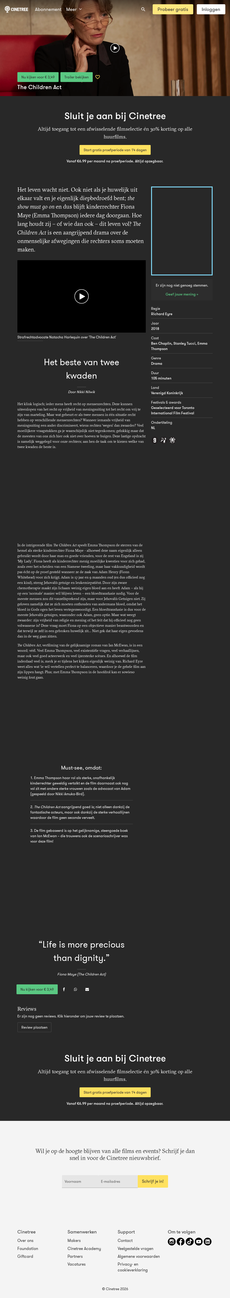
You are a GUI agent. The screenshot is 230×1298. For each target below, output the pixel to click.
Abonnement (48, 9)
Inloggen (211, 9)
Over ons (25, 1240)
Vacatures (77, 1264)
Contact (125, 1240)
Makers (74, 1240)
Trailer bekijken (76, 77)
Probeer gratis (173, 9)
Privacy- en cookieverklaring (133, 1267)
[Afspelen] (114, 47)
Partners (75, 1256)
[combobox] (143, 9)
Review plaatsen (34, 1027)
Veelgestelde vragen (135, 1248)
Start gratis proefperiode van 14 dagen (115, 150)
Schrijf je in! (153, 1181)
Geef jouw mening (181, 294)
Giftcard (25, 1256)
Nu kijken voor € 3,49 (38, 77)
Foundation (27, 1248)
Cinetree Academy (84, 1248)
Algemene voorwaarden (139, 1256)
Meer (74, 9)
